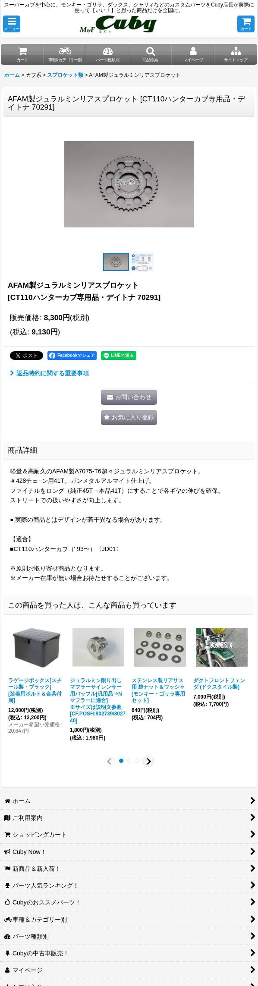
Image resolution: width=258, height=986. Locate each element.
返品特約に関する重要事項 (49, 373)
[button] (11, 24)
